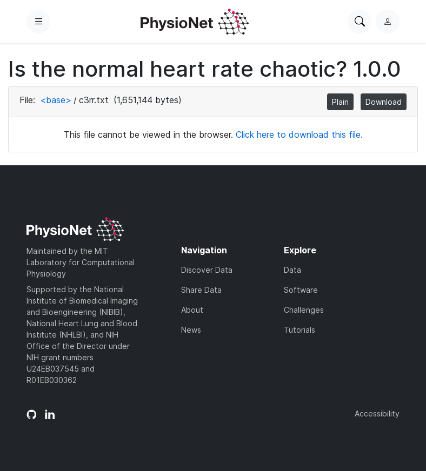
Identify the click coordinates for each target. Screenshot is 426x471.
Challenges (304, 309)
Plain (340, 101)
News (191, 329)
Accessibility (377, 413)
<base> (55, 100)
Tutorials (299, 329)
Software (301, 289)
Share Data (201, 289)
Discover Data (206, 269)
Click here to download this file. (299, 134)
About (192, 309)
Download (383, 101)
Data (292, 269)
